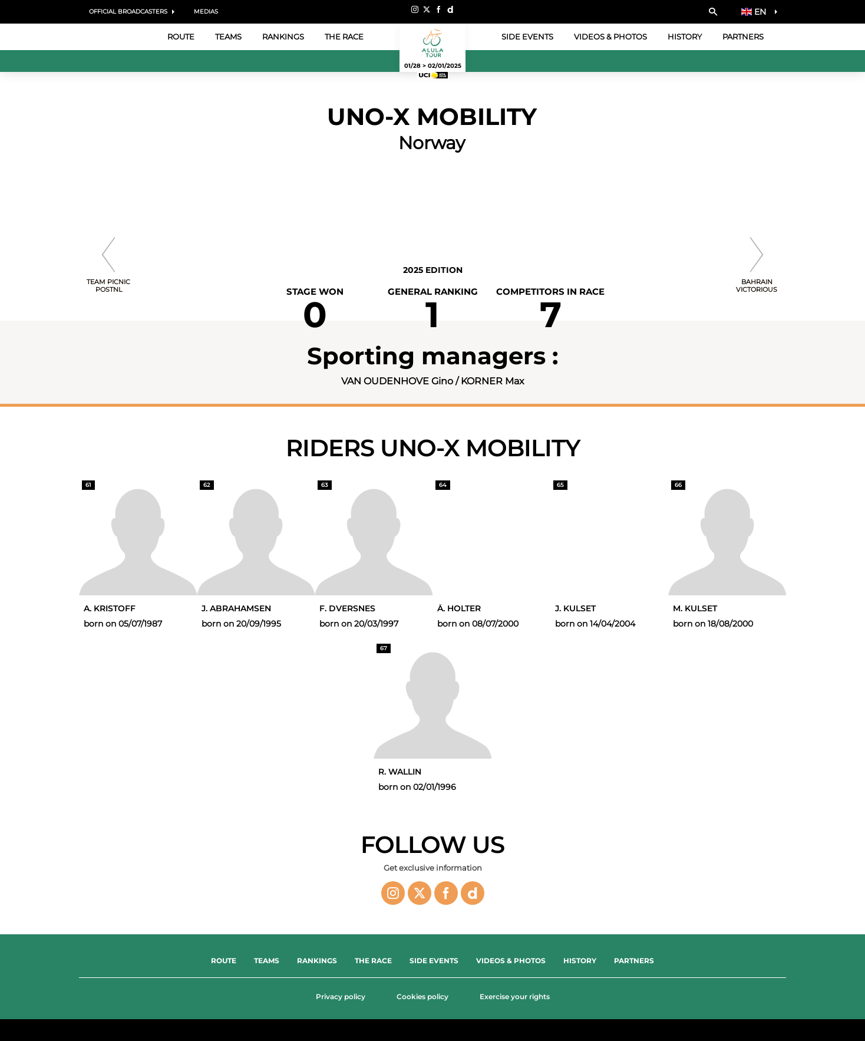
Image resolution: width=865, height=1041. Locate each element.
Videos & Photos (610, 36)
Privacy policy (340, 996)
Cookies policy (422, 996)
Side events (527, 36)
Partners (743, 36)
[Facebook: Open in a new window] (438, 9)
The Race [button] (344, 36)
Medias (206, 11)
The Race (373, 960)
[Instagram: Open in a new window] (414, 9)
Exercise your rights (515, 996)
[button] (713, 12)
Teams (266, 960)
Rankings (283, 36)
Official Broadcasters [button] (128, 11)
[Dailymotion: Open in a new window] (450, 9)
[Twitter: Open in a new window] (426, 9)
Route (223, 960)
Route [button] (180, 36)
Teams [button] (228, 36)
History (685, 36)
